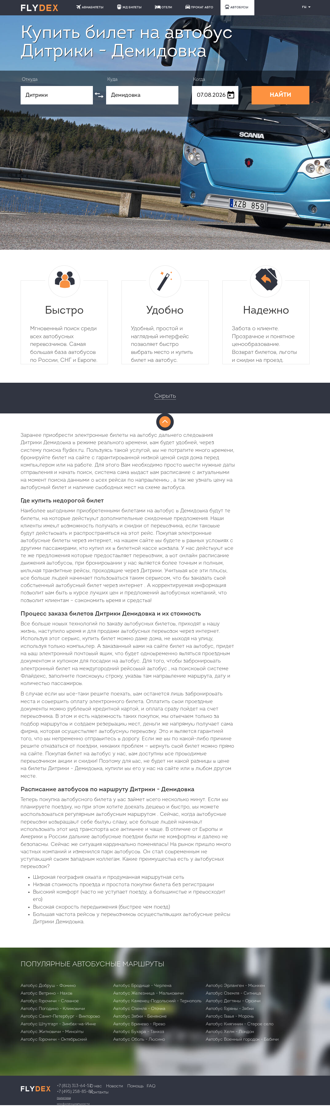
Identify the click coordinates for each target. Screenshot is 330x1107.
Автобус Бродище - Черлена (142, 986)
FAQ (151, 1086)
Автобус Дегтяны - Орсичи (233, 1001)
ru (304, 7)
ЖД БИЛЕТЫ (129, 7)
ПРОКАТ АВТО (199, 7)
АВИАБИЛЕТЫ (89, 7)
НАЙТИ (280, 95)
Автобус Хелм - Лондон (230, 1032)
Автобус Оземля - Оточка (139, 1009)
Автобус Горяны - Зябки (230, 1009)
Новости (114, 1086)
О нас (96, 1086)
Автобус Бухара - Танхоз (138, 1032)
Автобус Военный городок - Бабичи (242, 1039)
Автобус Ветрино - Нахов (46, 993)
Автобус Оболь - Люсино (139, 1039)
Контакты (99, 1092)
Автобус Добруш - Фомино (48, 986)
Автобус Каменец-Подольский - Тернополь (157, 1001)
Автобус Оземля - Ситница (233, 993)
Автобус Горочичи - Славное (50, 1001)
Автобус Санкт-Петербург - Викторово (60, 1016)
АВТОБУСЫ (236, 7)
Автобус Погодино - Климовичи (53, 1009)
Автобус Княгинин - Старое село (239, 1024)
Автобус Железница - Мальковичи (148, 993)
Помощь (135, 1086)
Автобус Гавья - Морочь (230, 1016)
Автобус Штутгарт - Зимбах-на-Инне (58, 1024)
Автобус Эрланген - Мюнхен (235, 986)
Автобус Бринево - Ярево (139, 1024)
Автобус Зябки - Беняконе (140, 1016)
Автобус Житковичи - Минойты (52, 1032)
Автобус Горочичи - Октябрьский (54, 1039)
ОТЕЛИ (163, 7)
